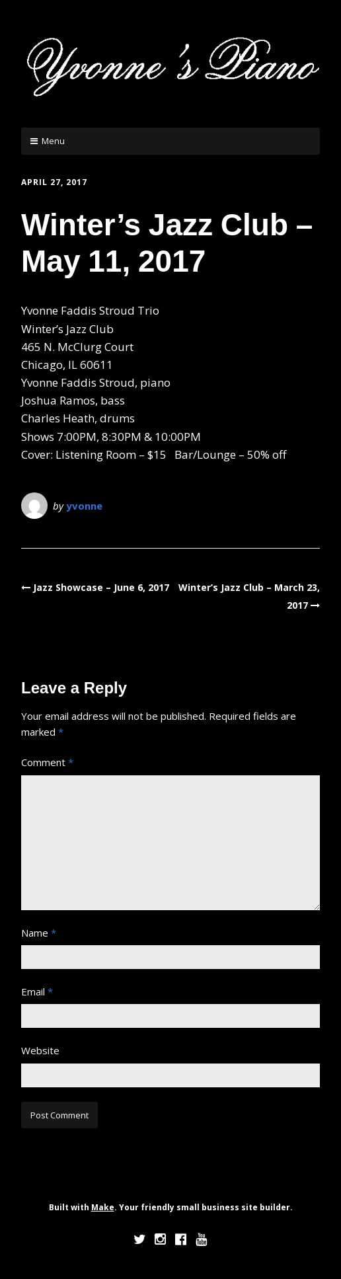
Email (37, 991)
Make (102, 1207)
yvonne (84, 505)
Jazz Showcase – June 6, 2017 (101, 587)
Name (38, 932)
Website (40, 1050)
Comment (47, 762)
